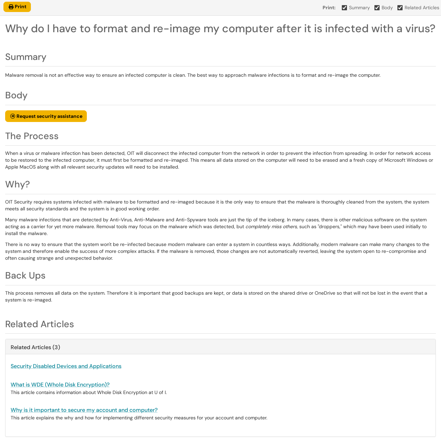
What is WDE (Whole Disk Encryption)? (60, 384)
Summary (356, 7)
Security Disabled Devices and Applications (66, 366)
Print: (329, 7)
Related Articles (418, 7)
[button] (46, 116)
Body (384, 7)
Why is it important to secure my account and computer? (84, 410)
